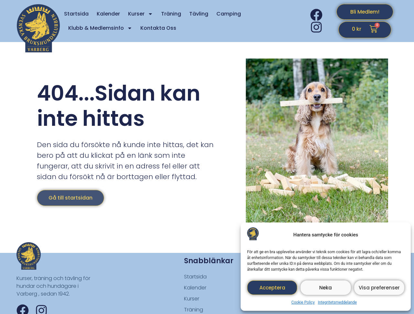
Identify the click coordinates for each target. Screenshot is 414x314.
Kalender (108, 13)
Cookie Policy (303, 302)
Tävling (198, 13)
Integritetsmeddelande (337, 302)
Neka (325, 287)
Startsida (76, 13)
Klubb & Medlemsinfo (100, 28)
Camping (228, 13)
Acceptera (272, 287)
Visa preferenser (379, 287)
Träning (171, 13)
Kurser (140, 14)
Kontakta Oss (158, 28)
